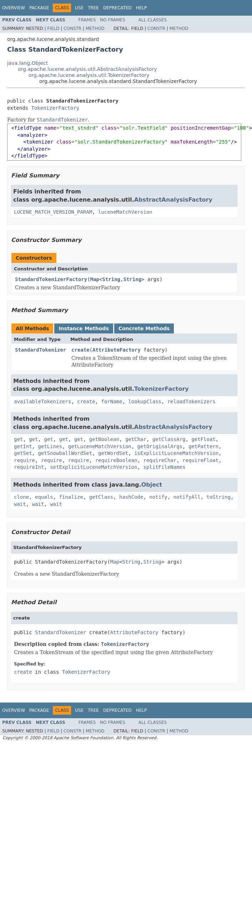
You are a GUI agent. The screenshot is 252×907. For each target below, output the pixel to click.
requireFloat (200, 460)
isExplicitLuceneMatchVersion (176, 453)
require (24, 460)
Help (141, 7)
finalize (71, 497)
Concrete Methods (144, 328)
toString (219, 497)
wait (20, 504)
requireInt (29, 467)
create (80, 350)
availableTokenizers (42, 401)
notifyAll (187, 497)
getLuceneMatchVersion (99, 446)
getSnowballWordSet (65, 453)
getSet (23, 453)
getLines (50, 446)
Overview (13, 7)
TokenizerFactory (55, 108)
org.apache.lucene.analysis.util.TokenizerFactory (89, 75)
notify (158, 497)
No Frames (112, 19)
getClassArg (169, 439)
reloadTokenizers (191, 401)
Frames (87, 19)
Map (94, 279)
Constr (72, 28)
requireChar (160, 460)
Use (79, 7)
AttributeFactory (116, 350)
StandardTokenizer (40, 350)
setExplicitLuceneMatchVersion (93, 467)
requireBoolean (116, 460)
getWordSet (113, 453)
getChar (135, 439)
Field (53, 28)
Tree (93, 7)
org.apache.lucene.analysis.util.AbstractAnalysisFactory (87, 69)
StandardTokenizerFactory (51, 279)
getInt (23, 446)
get (18, 439)
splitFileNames (164, 467)
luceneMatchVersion (125, 212)
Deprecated (117, 7)
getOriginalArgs (159, 446)
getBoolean (104, 439)
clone (21, 497)
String (111, 279)
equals (44, 497)
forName (111, 401)
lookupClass (144, 401)
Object (151, 484)
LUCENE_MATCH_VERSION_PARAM (53, 212)
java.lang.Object (27, 63)
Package (39, 7)
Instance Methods (84, 328)
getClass (101, 497)
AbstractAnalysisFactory (173, 199)
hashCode (131, 497)
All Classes (152, 19)
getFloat (203, 439)
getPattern (203, 446)
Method (95, 28)
